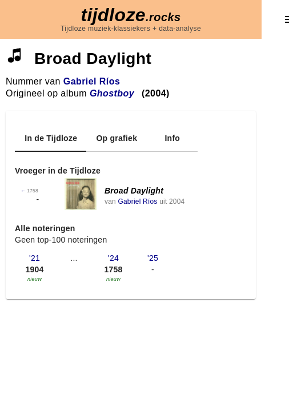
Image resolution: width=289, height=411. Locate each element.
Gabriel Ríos (91, 81)
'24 (113, 258)
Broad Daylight (134, 190)
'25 (152, 258)
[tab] (50, 138)
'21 (34, 258)
